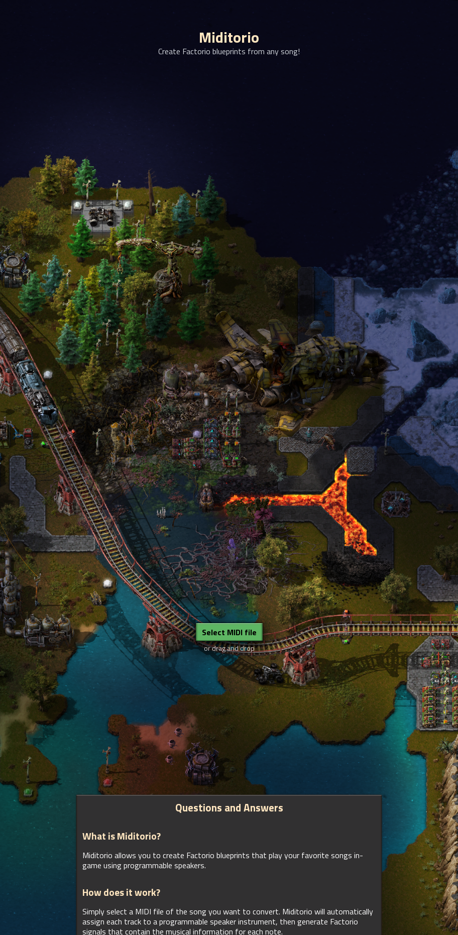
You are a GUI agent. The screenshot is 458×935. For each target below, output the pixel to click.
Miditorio (229, 37)
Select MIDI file (229, 632)
